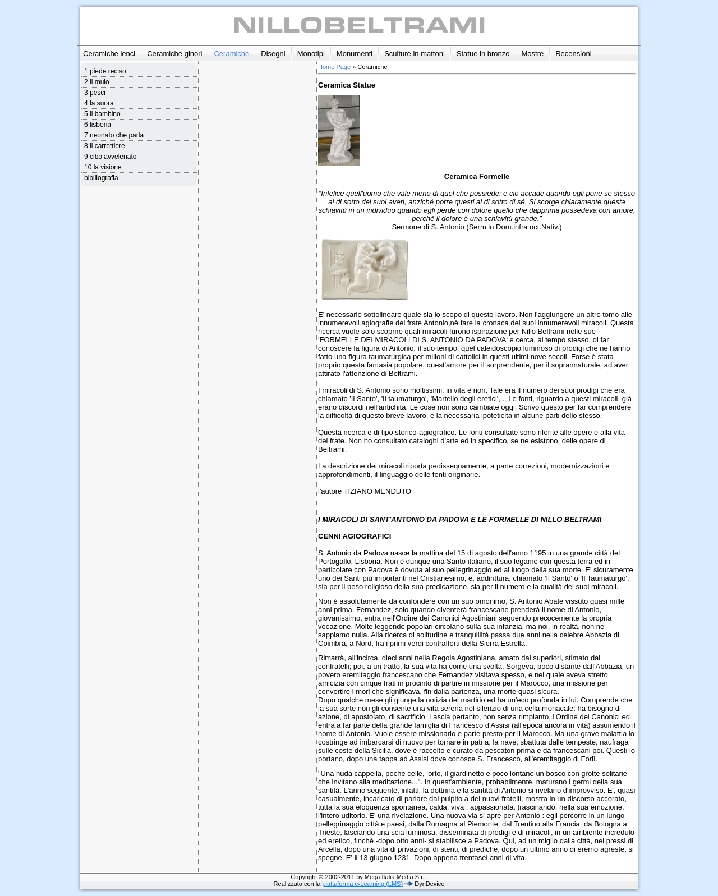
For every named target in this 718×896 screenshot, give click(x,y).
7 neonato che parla (114, 135)
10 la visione (103, 167)
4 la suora (99, 103)
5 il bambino (102, 114)
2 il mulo (96, 82)
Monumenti (354, 53)
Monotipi (311, 53)
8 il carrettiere (104, 146)
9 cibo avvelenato (110, 156)
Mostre (533, 53)
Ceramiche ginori (174, 53)
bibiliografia (101, 178)
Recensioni (573, 53)
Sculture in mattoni (414, 53)
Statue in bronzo (483, 53)
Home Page (334, 66)
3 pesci (94, 93)
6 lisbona (97, 124)
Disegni (273, 53)
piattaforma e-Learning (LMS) (362, 883)
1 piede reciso (105, 71)
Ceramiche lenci (109, 53)
